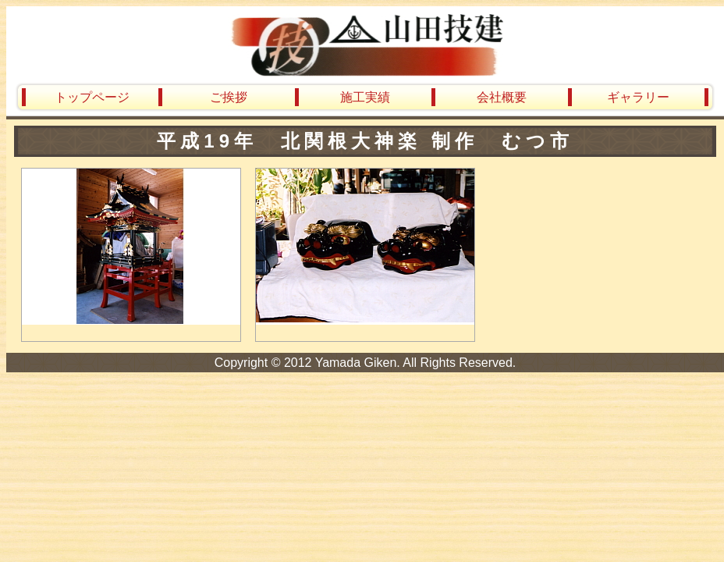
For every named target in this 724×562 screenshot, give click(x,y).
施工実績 (365, 97)
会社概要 (502, 97)
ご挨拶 (228, 97)
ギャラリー (638, 97)
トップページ (92, 97)
